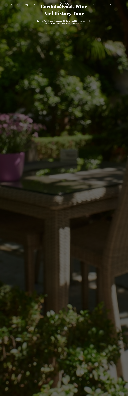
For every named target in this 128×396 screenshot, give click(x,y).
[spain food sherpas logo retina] (64, 2)
